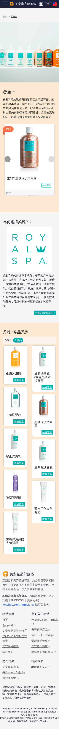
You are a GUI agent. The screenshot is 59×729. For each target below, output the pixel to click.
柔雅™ (8, 193)
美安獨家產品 (40, 629)
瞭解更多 (46, 185)
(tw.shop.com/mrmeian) (18, 604)
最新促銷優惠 (40, 640)
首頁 (5, 16)
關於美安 (7, 652)
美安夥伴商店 (40, 646)
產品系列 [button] (8, 625)
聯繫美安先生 (40, 667)
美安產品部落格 (23, 4)
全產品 (18, 340)
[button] (51, 159)
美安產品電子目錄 (14, 630)
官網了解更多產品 (45, 312)
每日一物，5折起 (42, 635)
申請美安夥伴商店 (43, 652)
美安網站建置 (10, 646)
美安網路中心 (10, 678)
